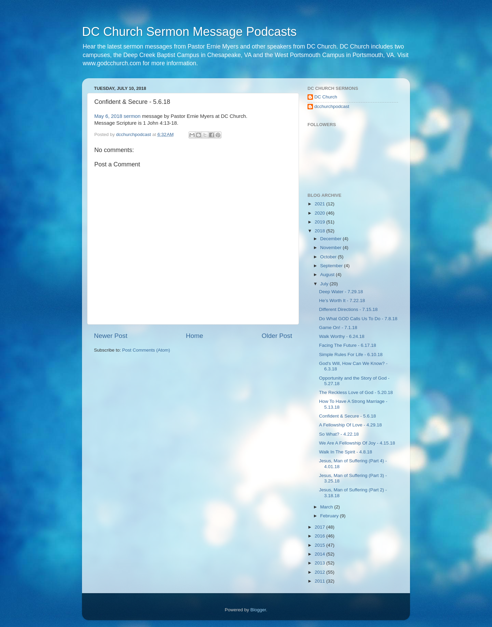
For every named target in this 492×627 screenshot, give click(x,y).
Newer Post (110, 335)
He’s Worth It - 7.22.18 (342, 300)
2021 (320, 203)
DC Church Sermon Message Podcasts (189, 32)
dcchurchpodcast (331, 106)
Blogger (258, 609)
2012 (320, 572)
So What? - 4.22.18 (339, 434)
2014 (320, 554)
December (331, 238)
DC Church (325, 96)
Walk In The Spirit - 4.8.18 (345, 451)
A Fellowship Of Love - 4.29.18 (350, 424)
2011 (320, 581)
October (329, 256)
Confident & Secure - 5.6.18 (347, 416)
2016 (320, 536)
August (328, 274)
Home (194, 335)
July (325, 283)
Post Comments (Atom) (146, 350)
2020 (320, 213)
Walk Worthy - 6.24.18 (342, 336)
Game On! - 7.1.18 (338, 327)
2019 (320, 221)
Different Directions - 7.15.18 (348, 309)
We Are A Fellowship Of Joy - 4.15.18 (357, 443)
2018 (320, 230)
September (332, 265)
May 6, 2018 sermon (117, 116)
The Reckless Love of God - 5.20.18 (356, 392)
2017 (320, 527)
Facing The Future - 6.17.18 (347, 345)
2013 (320, 562)
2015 (320, 545)
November (331, 247)
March (327, 506)
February (330, 515)
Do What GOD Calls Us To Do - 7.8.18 (358, 318)
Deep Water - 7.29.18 (341, 291)
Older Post (277, 335)
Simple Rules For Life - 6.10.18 (351, 354)
